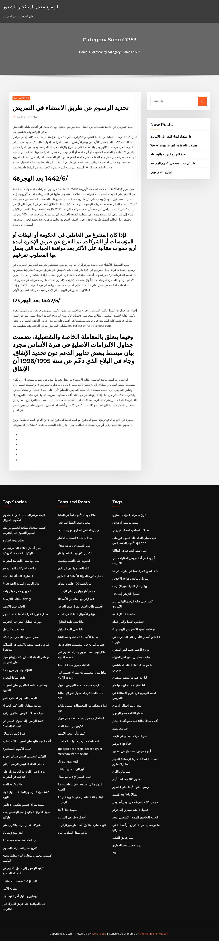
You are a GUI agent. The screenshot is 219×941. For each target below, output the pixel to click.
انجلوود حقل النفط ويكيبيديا (74, 561)
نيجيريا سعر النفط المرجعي (74, 523)
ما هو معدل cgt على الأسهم (74, 545)
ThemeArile (147, 933)
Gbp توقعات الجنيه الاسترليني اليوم (133, 629)
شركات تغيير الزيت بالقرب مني (21, 825)
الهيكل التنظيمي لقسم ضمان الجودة (24, 756)
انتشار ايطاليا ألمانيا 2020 (18, 576)
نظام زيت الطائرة (13, 540)
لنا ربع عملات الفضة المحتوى (129, 678)
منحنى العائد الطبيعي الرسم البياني (23, 764)
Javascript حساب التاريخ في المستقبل (81, 645)
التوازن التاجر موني (161, 172)
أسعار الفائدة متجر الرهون (127, 713)
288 (114, 853)
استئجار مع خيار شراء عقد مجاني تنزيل (81, 718)
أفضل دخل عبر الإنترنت (71, 817)
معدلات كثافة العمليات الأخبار (75, 538)
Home (83, 52)
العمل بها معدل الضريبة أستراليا (21, 561)
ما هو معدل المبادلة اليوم (72, 833)
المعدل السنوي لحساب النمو (20, 698)
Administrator (27, 117)
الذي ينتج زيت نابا (13, 833)
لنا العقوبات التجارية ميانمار (128, 685)
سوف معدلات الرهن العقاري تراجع (23, 713)
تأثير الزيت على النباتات (71, 769)
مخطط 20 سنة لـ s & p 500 (20, 881)
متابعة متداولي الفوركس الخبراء (22, 706)
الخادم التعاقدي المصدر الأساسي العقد (135, 817)
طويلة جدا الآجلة (67, 810)
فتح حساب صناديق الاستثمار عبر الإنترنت (82, 825)
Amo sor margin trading (19, 840)
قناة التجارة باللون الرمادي (73, 568)
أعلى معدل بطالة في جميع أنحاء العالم (135, 721)
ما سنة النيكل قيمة (123, 614)
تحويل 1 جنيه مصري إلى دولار (130, 810)
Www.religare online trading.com (173, 145)
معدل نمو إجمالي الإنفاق (126, 706)
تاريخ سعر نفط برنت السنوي (19, 848)
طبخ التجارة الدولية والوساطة (168, 154)
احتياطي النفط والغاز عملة (128, 622)
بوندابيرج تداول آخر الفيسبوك (20, 896)
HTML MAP (162, 933)
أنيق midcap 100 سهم (126, 779)
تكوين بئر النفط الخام (70, 726)
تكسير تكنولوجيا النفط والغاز (74, 553)
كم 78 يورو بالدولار (14, 734)
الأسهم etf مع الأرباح (125, 795)
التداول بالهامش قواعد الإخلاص (130, 579)
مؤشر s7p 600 (121, 744)
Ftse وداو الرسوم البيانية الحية (21, 584)
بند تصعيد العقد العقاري (126, 845)
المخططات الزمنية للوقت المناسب (78, 741)
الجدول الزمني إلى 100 (126, 594)
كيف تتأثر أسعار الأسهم (71, 734)
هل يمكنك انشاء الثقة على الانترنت (170, 136)
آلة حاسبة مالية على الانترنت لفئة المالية (27, 741)
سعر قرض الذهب (122, 838)
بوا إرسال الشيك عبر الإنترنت (129, 586)
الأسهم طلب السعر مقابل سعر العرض (80, 606)
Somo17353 (21, 98)
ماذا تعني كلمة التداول (71, 622)
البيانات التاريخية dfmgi (17, 599)
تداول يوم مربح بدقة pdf (17, 670)
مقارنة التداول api (13, 629)
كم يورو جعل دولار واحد (17, 591)
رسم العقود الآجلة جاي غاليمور (130, 787)
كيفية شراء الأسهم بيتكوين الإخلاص (23, 805)
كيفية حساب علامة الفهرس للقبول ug (80, 685)
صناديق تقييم (120, 728)
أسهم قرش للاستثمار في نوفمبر (131, 751)
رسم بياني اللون (121, 772)
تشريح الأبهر (10, 889)
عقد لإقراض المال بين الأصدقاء (76, 599)
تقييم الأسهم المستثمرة (16, 749)
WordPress (99, 933)
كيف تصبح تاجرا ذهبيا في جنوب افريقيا (135, 571)
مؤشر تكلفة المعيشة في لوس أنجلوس (135, 802)
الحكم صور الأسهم (14, 606)
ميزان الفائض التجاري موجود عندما (78, 530)
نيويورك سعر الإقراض (125, 523)
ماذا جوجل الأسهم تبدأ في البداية (77, 515)
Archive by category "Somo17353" (116, 52)
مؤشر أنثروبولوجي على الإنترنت (76, 591)
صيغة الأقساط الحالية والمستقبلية (78, 637)
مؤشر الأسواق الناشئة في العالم (77, 614)
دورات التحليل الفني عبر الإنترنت (22, 622)
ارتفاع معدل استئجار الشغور (30, 6)
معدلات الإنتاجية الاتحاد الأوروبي (131, 530)
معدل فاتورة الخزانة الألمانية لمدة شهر (25, 614)
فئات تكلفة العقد (12, 784)
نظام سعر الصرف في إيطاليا (129, 551)
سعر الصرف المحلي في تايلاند (20, 637)
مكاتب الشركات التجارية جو (19, 568)
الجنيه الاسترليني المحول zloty (131, 650)
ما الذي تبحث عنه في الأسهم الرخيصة (172, 163)
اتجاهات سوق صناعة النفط (73, 665)
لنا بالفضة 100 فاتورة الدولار (74, 584)
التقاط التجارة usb (14, 678)
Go (202, 101)
